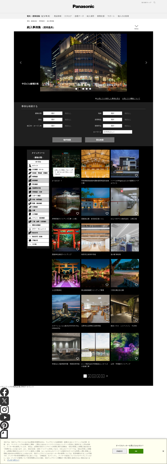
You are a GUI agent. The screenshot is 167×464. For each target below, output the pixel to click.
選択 (53, 113)
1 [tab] (76, 89)
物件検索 (67, 140)
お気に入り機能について (131, 98)
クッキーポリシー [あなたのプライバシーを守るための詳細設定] (13, 460)
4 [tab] (87, 89)
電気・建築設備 (32, 21)
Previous (20, 62)
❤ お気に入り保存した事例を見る (107, 98)
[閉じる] (163, 451)
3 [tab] (83, 89)
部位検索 (100, 140)
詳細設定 (120, 451)
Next (146, 62)
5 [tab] (90, 89)
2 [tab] (80, 89)
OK (136, 451)
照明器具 (42, 21)
